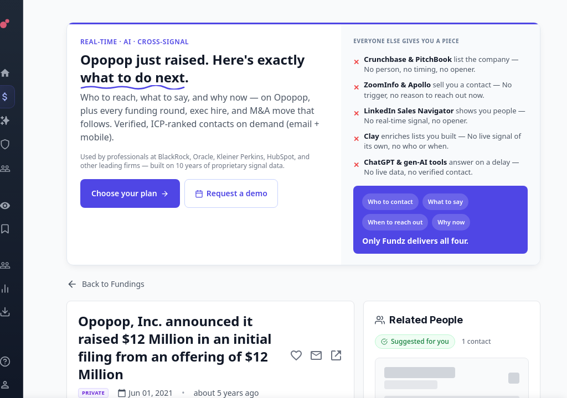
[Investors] (20, 168)
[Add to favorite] (296, 355)
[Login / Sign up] (20, 385)
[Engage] (20, 265)
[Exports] (20, 312)
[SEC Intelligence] (20, 144)
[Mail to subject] (316, 355)
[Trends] (20, 288)
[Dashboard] (20, 73)
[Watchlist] (20, 206)
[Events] (20, 96)
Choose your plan (130, 193)
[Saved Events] (20, 229)
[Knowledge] (20, 361)
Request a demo (231, 193)
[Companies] (20, 120)
